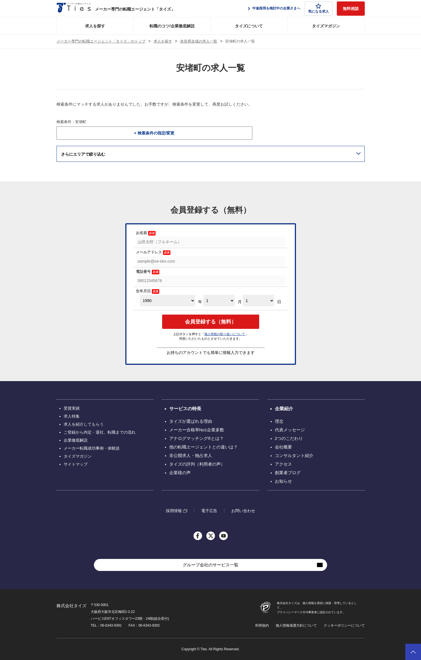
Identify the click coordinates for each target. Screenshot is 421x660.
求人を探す (95, 26)
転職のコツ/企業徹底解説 (172, 26)
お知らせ (283, 481)
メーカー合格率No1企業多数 (196, 429)
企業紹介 (284, 408)
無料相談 (351, 8)
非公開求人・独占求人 (190, 455)
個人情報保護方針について (296, 625)
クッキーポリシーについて (344, 625)
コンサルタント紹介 (294, 455)
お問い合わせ (243, 511)
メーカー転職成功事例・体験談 (92, 448)
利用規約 (262, 625)
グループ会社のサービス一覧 (210, 564)
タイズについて (249, 26)
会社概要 (283, 446)
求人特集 (72, 416)
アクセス (283, 464)
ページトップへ (413, 652)
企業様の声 (180, 472)
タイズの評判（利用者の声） (197, 464)
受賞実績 (72, 408)
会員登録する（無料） (210, 322)
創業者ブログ (288, 472)
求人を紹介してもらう (84, 424)
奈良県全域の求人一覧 (198, 41)
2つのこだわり (289, 438)
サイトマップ (76, 464)
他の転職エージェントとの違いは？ (203, 446)
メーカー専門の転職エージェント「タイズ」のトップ (101, 41)
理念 (279, 421)
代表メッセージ (290, 429)
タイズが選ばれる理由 (190, 421)
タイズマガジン (326, 26)
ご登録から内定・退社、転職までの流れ (100, 432)
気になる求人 (318, 8)
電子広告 (209, 511)
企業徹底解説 (76, 440)
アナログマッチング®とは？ (196, 438)
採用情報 (174, 511)
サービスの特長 (185, 408)
